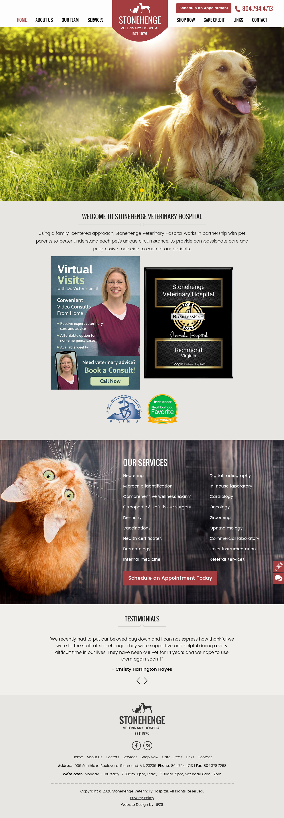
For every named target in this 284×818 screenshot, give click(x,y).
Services (95, 20)
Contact (259, 20)
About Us (44, 20)
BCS (159, 804)
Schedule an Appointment (203, 8)
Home (22, 20)
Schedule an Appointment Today (170, 578)
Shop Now (186, 20)
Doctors (112, 757)
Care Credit (214, 20)
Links (238, 20)
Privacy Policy (142, 798)
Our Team (70, 20)
